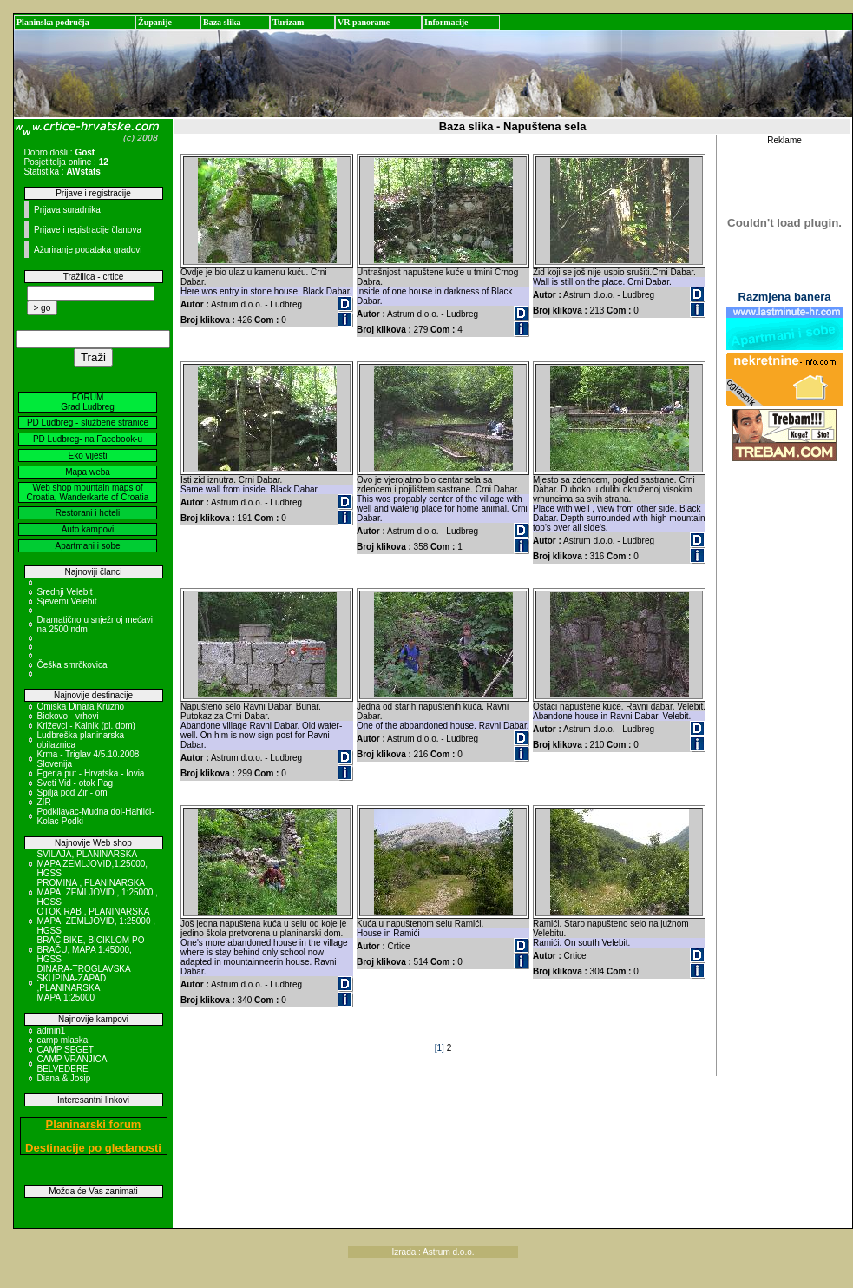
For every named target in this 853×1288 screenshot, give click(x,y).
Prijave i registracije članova (87, 229)
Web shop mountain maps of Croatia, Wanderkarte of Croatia (88, 492)
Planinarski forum (93, 1124)
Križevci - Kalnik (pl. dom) (86, 725)
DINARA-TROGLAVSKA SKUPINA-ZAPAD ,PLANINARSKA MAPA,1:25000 (84, 983)
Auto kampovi (88, 529)
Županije (155, 22)
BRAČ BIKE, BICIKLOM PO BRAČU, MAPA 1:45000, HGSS (91, 949)
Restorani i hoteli (88, 513)
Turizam (288, 22)
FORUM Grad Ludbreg (88, 402)
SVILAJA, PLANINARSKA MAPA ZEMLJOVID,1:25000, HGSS (92, 863)
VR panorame (364, 22)
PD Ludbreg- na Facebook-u (87, 439)
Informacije (446, 22)
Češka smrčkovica (72, 665)
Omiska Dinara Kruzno (81, 706)
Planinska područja (52, 22)
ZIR (44, 802)
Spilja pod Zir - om (72, 792)
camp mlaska (63, 1040)
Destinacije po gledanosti (93, 1147)
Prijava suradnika (67, 210)
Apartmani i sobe (87, 546)
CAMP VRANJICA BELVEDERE (72, 1063)
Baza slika (222, 22)
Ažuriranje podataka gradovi (88, 249)
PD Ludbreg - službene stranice (87, 422)
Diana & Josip (64, 1078)
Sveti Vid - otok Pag (75, 783)
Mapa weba (87, 472)
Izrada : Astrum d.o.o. (433, 1252)
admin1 (51, 1030)
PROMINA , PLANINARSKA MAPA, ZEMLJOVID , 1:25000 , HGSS (97, 892)
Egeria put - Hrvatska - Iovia (91, 773)
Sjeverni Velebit (67, 601)
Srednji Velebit (65, 592)
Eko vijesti (87, 455)
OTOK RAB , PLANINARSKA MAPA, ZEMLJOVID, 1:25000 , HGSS (96, 921)
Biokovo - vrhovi (68, 716)
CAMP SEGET (65, 1049)
